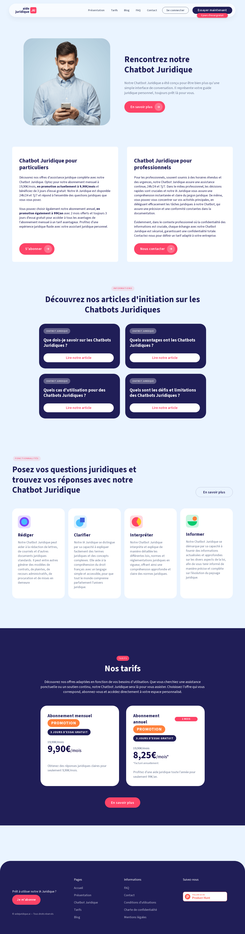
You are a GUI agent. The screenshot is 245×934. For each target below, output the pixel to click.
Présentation (96, 10)
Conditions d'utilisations (140, 902)
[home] (25, 10)
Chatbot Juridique (86, 902)
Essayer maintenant (212, 10)
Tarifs (114, 10)
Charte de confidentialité (140, 910)
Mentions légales (135, 917)
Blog (126, 10)
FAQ (138, 10)
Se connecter (175, 10)
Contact (152, 10)
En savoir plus (214, 492)
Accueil (78, 888)
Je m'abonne (26, 899)
